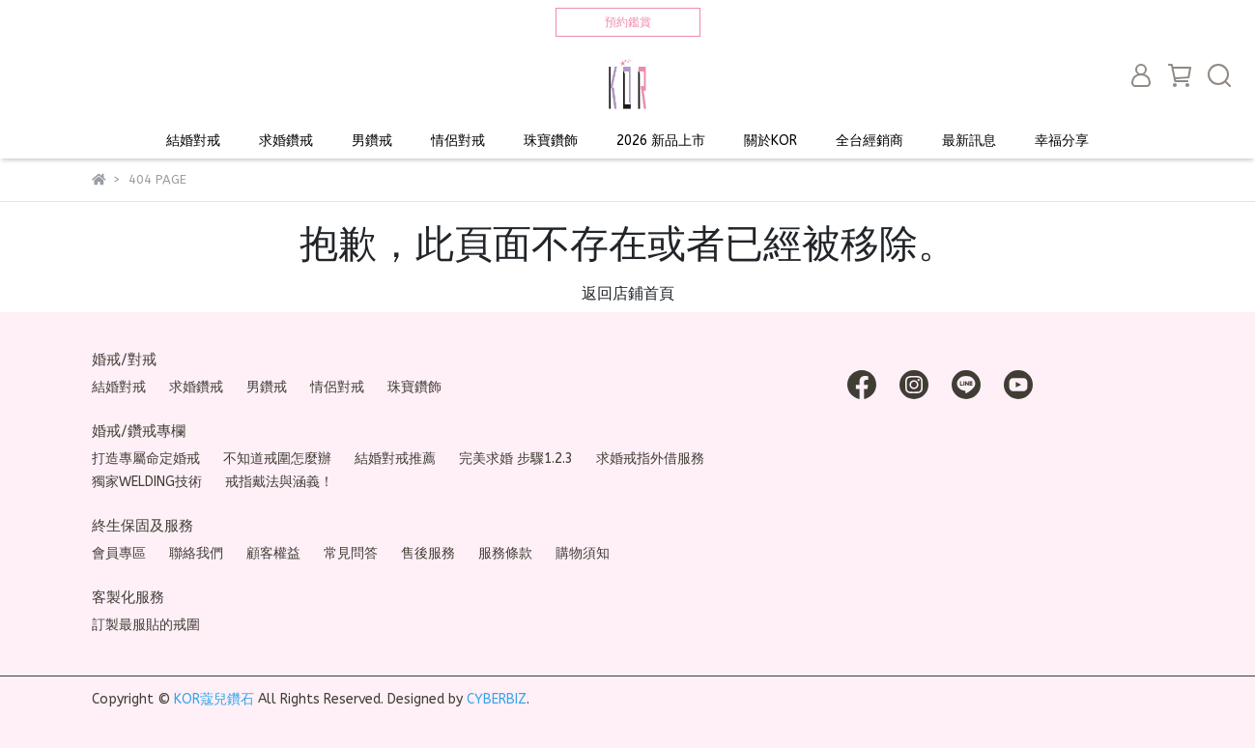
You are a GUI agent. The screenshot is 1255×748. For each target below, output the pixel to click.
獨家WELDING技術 (147, 482)
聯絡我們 (196, 553)
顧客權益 (273, 553)
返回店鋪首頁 (628, 293)
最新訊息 (969, 140)
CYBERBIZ (497, 699)
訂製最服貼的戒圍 (146, 625)
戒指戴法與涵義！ (279, 482)
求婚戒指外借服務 (650, 458)
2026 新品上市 (660, 140)
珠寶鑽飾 (551, 140)
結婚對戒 (193, 140)
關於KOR (770, 140)
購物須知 (583, 553)
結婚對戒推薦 (395, 458)
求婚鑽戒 (286, 140)
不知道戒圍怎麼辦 (277, 458)
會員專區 (119, 553)
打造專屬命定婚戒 (146, 458)
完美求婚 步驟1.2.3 (516, 458)
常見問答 (351, 553)
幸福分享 (1062, 140)
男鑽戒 (372, 140)
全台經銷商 (869, 140)
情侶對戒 (458, 140)
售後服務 (428, 553)
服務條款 (505, 553)
